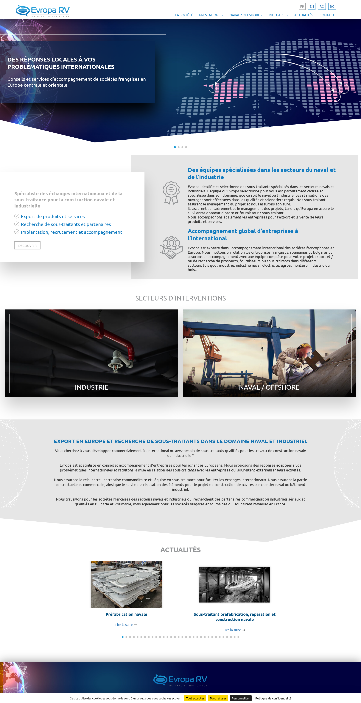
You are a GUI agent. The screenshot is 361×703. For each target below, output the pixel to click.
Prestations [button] (211, 15)
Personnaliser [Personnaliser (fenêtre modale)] (241, 698)
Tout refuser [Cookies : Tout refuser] (218, 698)
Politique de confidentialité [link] (273, 698)
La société (184, 15)
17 (182, 637)
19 (190, 637)
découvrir (27, 245)
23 (205, 637)
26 (216, 637)
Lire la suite (124, 624)
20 (193, 637)
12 (164, 637)
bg (332, 6)
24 (208, 637)
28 (223, 637)
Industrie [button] (278, 15)
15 (175, 637)
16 (179, 637)
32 (238, 637)
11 (160, 637)
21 (197, 637)
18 (186, 637)
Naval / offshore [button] (245, 15)
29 (227, 637)
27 (220, 637)
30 (231, 637)
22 (201, 637)
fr (302, 6)
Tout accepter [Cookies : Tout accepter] (195, 698)
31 (235, 637)
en (312, 6)
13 (167, 637)
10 (156, 637)
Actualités (303, 15)
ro (322, 6)
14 (171, 637)
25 (212, 637)
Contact (327, 15)
